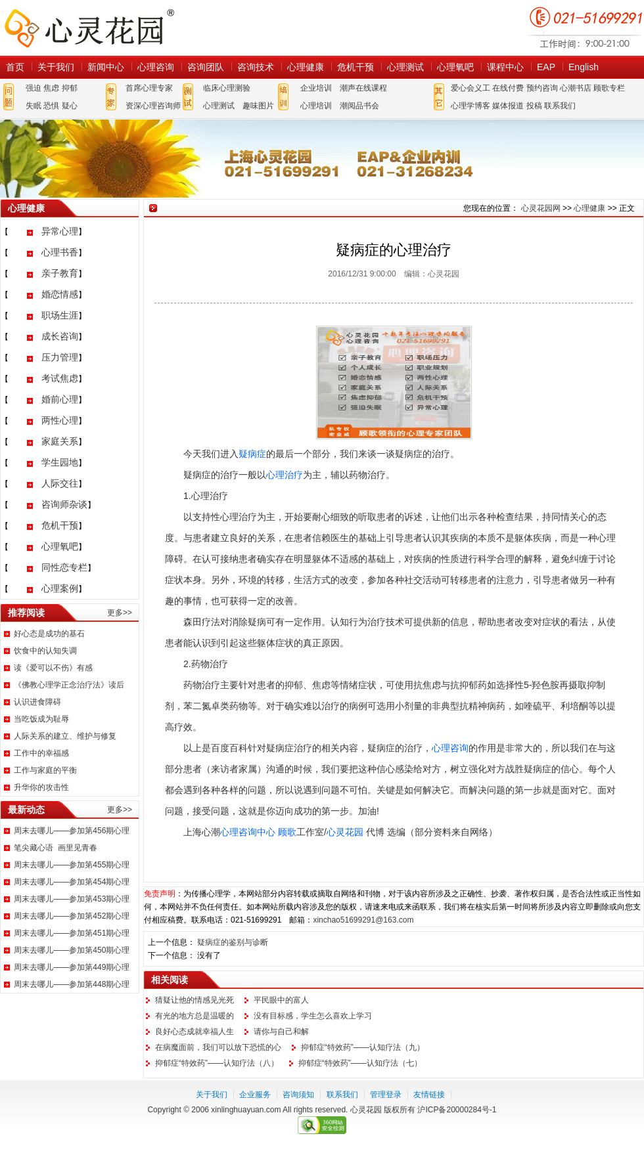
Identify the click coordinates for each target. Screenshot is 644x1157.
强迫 (33, 88)
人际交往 (59, 483)
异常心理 (59, 231)
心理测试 (405, 67)
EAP (546, 67)
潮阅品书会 (359, 105)
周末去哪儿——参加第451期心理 (71, 933)
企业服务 (255, 1094)
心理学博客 (470, 105)
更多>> (119, 612)
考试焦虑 (59, 378)
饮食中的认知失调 (45, 650)
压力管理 (59, 357)
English (583, 67)
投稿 (534, 105)
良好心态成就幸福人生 (194, 1031)
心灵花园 (345, 832)
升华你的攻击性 (41, 787)
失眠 (33, 105)
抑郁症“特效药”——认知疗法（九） (363, 1047)
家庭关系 (59, 441)
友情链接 (429, 1094)
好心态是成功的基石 (49, 633)
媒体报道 (508, 105)
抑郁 (70, 88)
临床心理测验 (226, 88)
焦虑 (51, 88)
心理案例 (59, 588)
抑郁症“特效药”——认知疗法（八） (217, 1063)
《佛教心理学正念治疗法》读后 (69, 684)
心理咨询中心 (247, 832)
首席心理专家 (149, 88)
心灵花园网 (88, 28)
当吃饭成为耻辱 (41, 719)
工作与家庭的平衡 (45, 770)
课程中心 (505, 67)
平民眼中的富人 (281, 1000)
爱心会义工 (470, 88)
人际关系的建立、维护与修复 (65, 736)
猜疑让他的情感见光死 (194, 1000)
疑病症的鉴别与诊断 (232, 942)
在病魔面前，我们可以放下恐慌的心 (218, 1047)
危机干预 (355, 67)
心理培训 (316, 105)
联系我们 (560, 105)
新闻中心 (105, 67)
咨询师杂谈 (64, 504)
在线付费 (508, 88)
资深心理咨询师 (153, 105)
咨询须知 (298, 1094)
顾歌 (287, 832)
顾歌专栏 (609, 88)
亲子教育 (59, 273)
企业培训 (316, 88)
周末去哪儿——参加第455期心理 (71, 864)
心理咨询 (155, 67)
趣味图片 (258, 105)
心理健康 (305, 67)
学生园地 (59, 462)
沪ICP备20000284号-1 (456, 1109)
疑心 (70, 105)
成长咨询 (59, 336)
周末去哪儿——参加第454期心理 (71, 881)
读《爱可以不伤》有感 (53, 667)
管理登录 (386, 1094)
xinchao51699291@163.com (363, 920)
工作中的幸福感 (41, 753)
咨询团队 (205, 67)
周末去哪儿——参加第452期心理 (71, 916)
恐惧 (51, 105)
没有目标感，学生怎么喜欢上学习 (313, 1015)
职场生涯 (59, 315)
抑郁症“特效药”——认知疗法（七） (360, 1063)
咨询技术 (255, 67)
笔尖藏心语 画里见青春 (55, 847)
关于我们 (55, 67)
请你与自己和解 (281, 1031)
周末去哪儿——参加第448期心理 (71, 984)
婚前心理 (59, 399)
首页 (15, 67)
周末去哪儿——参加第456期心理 (71, 830)
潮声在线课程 (363, 88)
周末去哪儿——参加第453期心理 (71, 899)
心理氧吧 (455, 67)
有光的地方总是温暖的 (194, 1015)
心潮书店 (575, 88)
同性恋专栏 (64, 567)
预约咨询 (542, 88)
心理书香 (59, 252)
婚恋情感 (59, 294)
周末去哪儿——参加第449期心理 (71, 967)
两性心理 (59, 420)
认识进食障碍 (37, 702)
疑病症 (252, 453)
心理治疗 (284, 474)
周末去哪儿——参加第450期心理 (71, 950)
